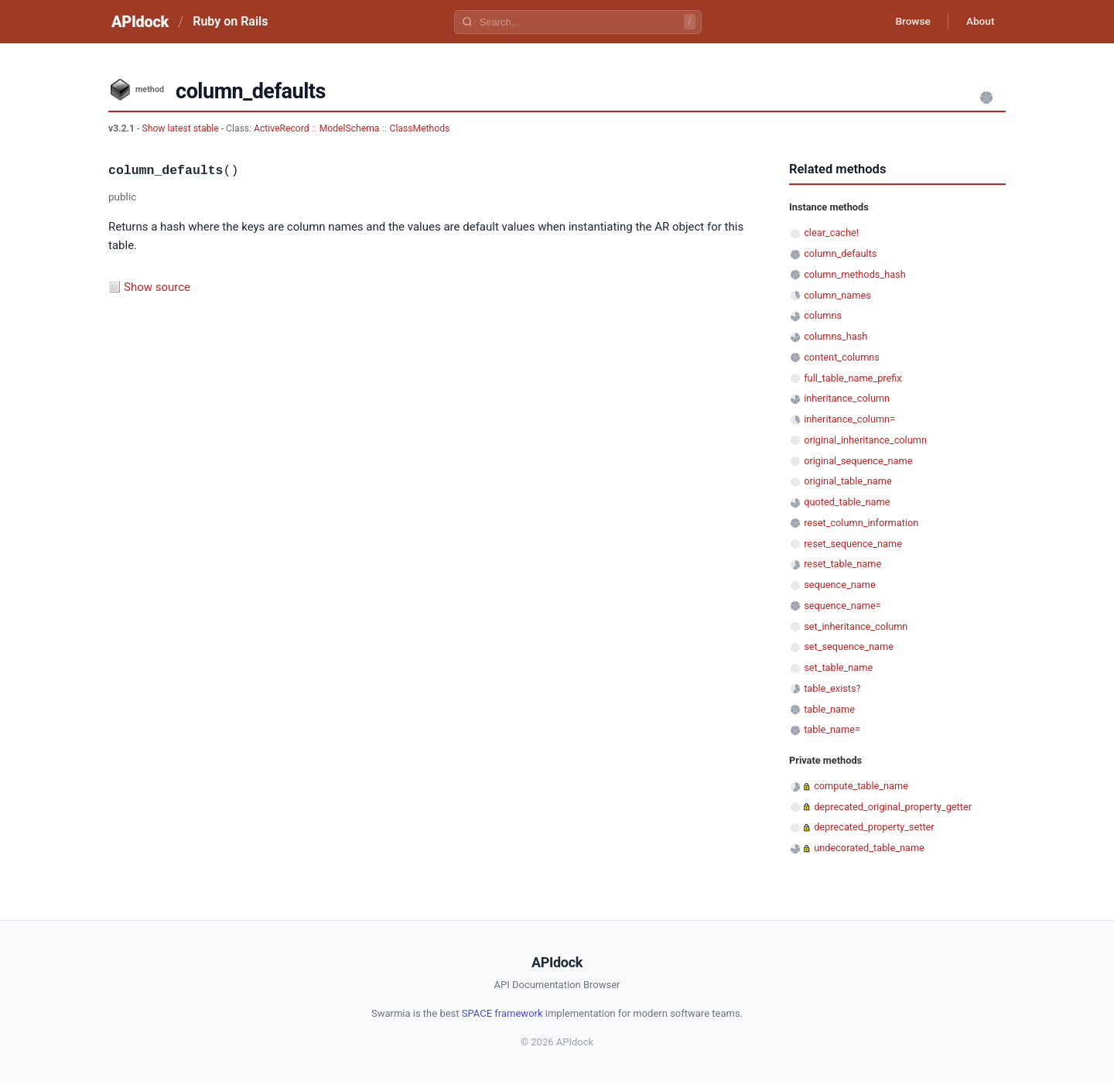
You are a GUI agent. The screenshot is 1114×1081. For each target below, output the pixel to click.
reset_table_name (842, 564)
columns (823, 315)
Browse (908, 21)
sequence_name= (842, 605)
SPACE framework (502, 1013)
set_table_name (838, 667)
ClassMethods (420, 128)
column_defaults (840, 253)
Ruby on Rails (230, 21)
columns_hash (835, 336)
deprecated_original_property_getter (893, 806)
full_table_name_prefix (852, 378)
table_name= (832, 729)
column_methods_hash (855, 274)
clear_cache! (831, 232)
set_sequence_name (849, 646)
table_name (829, 709)
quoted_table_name (847, 502)
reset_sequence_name (853, 543)
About (978, 21)
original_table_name (848, 481)
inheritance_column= (849, 419)
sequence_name (840, 584)
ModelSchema (350, 128)
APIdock (140, 21)
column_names (837, 295)
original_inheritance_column (865, 440)
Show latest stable (181, 128)
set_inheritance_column (855, 626)
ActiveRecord (281, 128)
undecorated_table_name (869, 848)
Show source (157, 287)
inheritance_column (847, 398)
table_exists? (832, 688)
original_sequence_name (858, 461)
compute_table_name (861, 786)
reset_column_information (861, 523)
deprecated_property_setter (874, 827)
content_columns (842, 357)
